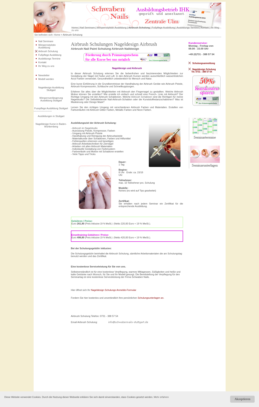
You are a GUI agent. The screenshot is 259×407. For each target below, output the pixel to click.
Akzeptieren (242, 399)
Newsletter (44, 75)
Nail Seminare (87, 27)
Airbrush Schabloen (141, 97)
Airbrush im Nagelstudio (85, 128)
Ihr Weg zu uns (46, 66)
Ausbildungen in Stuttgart (51, 116)
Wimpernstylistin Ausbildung (111, 27)
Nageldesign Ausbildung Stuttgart (51, 88)
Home (75, 27)
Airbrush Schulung (139, 27)
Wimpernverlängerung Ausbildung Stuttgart (51, 99)
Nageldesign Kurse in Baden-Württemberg (51, 125)
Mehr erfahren (161, 397)
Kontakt (205, 27)
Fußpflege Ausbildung (163, 27)
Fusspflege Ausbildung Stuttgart (51, 108)
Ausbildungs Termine (188, 27)
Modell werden (46, 79)
